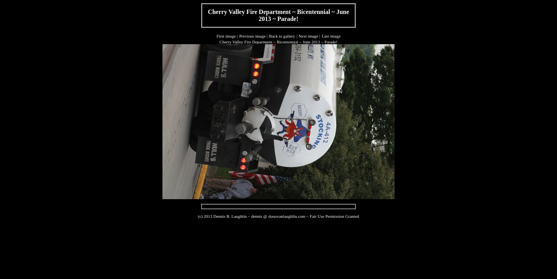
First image (226, 36)
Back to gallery (282, 36)
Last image (331, 36)
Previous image (252, 36)
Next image (308, 36)
